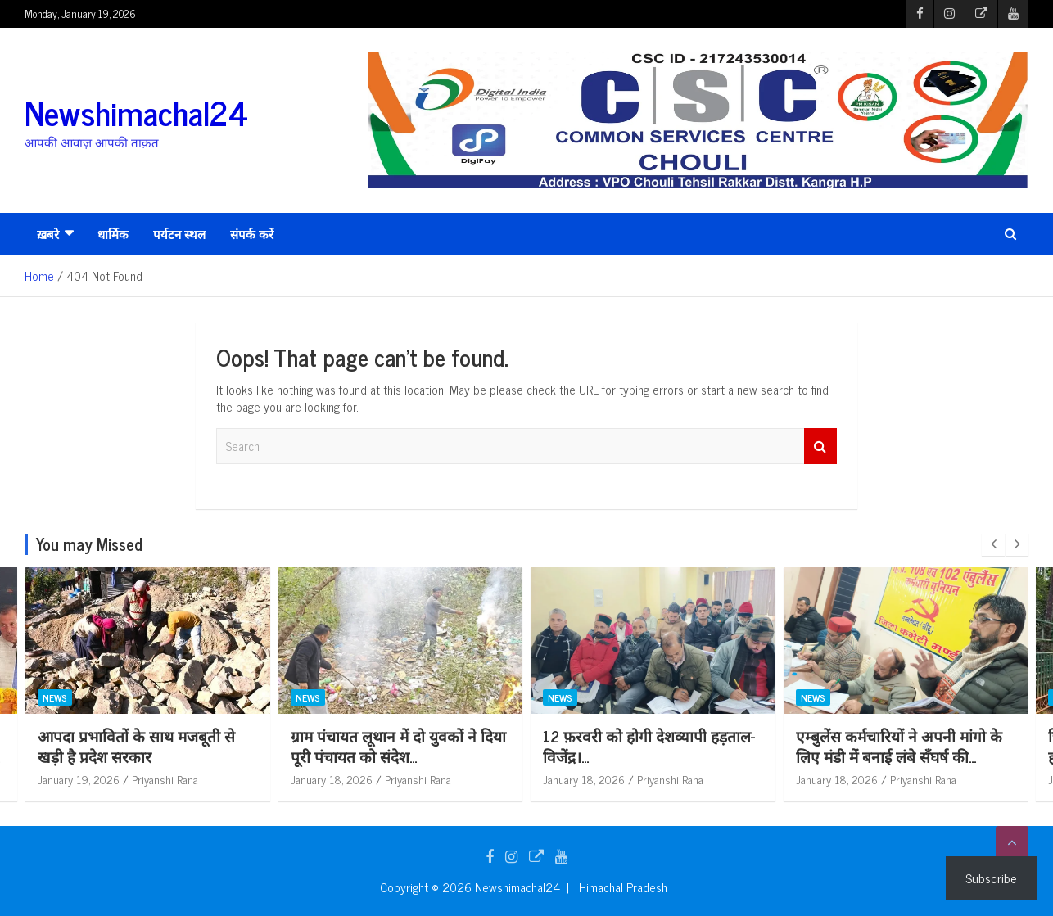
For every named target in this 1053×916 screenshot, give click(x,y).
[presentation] (993, 544)
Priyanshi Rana (245, 778)
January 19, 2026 (159, 778)
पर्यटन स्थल (179, 233)
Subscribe (991, 877)
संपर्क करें (251, 233)
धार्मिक (113, 233)
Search (820, 446)
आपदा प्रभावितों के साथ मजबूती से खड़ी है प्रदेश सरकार (216, 746)
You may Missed (89, 543)
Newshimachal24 (136, 112)
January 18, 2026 (412, 778)
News (135, 696)
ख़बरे (48, 233)
